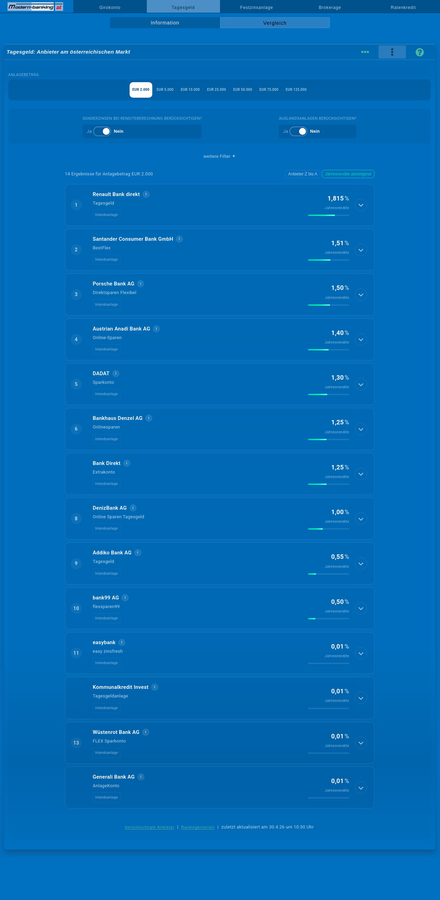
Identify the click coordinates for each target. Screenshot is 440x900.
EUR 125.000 (329, 89)
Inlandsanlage (106, 215)
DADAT (101, 373)
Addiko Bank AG (112, 553)
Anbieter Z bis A (308, 174)
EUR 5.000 (142, 89)
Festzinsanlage (256, 7)
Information (165, 22)
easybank (104, 642)
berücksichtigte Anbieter (150, 827)
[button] (219, 205)
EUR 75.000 (290, 89)
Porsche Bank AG (113, 284)
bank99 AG (106, 598)
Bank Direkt (107, 463)
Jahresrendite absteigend (350, 174)
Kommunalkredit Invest (120, 687)
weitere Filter (220, 156)
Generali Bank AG (114, 777)
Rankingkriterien (198, 827)
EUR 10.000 (178, 89)
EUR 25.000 (216, 89)
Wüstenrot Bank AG (116, 732)
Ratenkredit (403, 7)
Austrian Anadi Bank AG (121, 329)
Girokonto (110, 7)
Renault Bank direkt (116, 194)
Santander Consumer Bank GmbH (133, 239)
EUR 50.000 (253, 89)
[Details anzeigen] (360, 204)
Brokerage (330, 7)
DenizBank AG (110, 508)
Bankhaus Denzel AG (118, 418)
